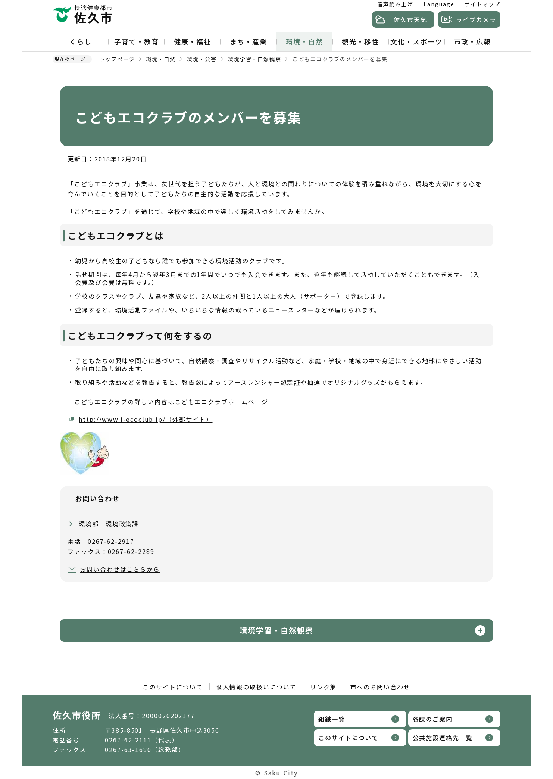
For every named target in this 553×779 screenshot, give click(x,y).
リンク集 (323, 686)
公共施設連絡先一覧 (443, 737)
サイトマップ (482, 4)
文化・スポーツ (416, 41)
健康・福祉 (192, 41)
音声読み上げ (395, 4)
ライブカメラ (476, 19)
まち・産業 (248, 41)
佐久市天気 (410, 19)
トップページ (117, 59)
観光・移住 (360, 41)
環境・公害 (202, 59)
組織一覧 (331, 718)
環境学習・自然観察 (254, 59)
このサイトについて (173, 686)
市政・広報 (472, 41)
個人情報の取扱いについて (256, 686)
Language (439, 4)
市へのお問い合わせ (380, 686)
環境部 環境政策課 (109, 523)
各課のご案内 (433, 718)
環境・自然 (304, 41)
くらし (80, 41)
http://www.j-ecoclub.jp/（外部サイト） (146, 419)
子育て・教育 (136, 41)
